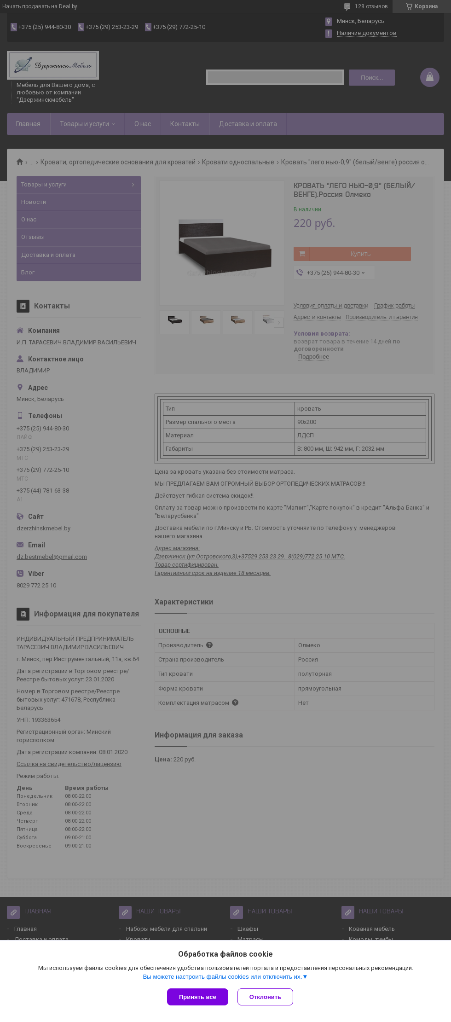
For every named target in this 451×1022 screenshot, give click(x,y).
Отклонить (265, 996)
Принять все (197, 996)
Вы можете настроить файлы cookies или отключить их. (222, 976)
